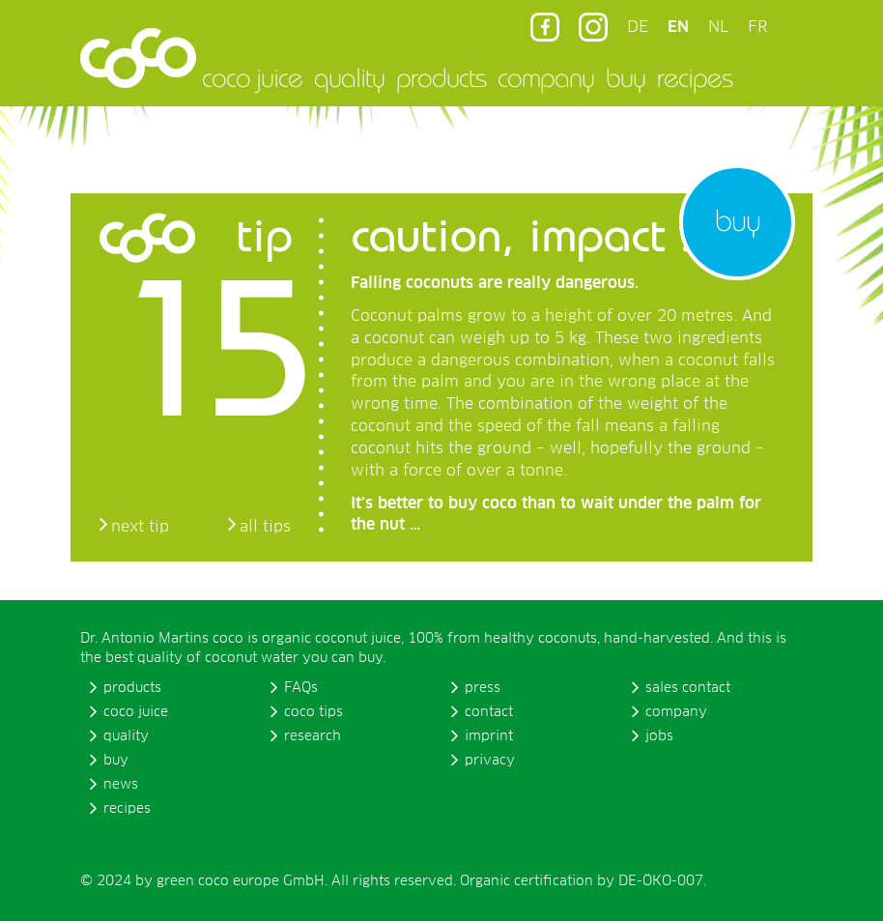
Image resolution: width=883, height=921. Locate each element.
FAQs (301, 688)
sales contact (687, 688)
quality (349, 77)
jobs (659, 736)
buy (625, 77)
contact (489, 712)
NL (718, 27)
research (312, 736)
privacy (490, 760)
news (120, 784)
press (482, 688)
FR (757, 27)
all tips (265, 526)
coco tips (313, 712)
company (546, 77)
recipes (694, 77)
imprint (489, 736)
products (441, 77)
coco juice (252, 77)
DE (637, 27)
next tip (140, 526)
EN (678, 27)
